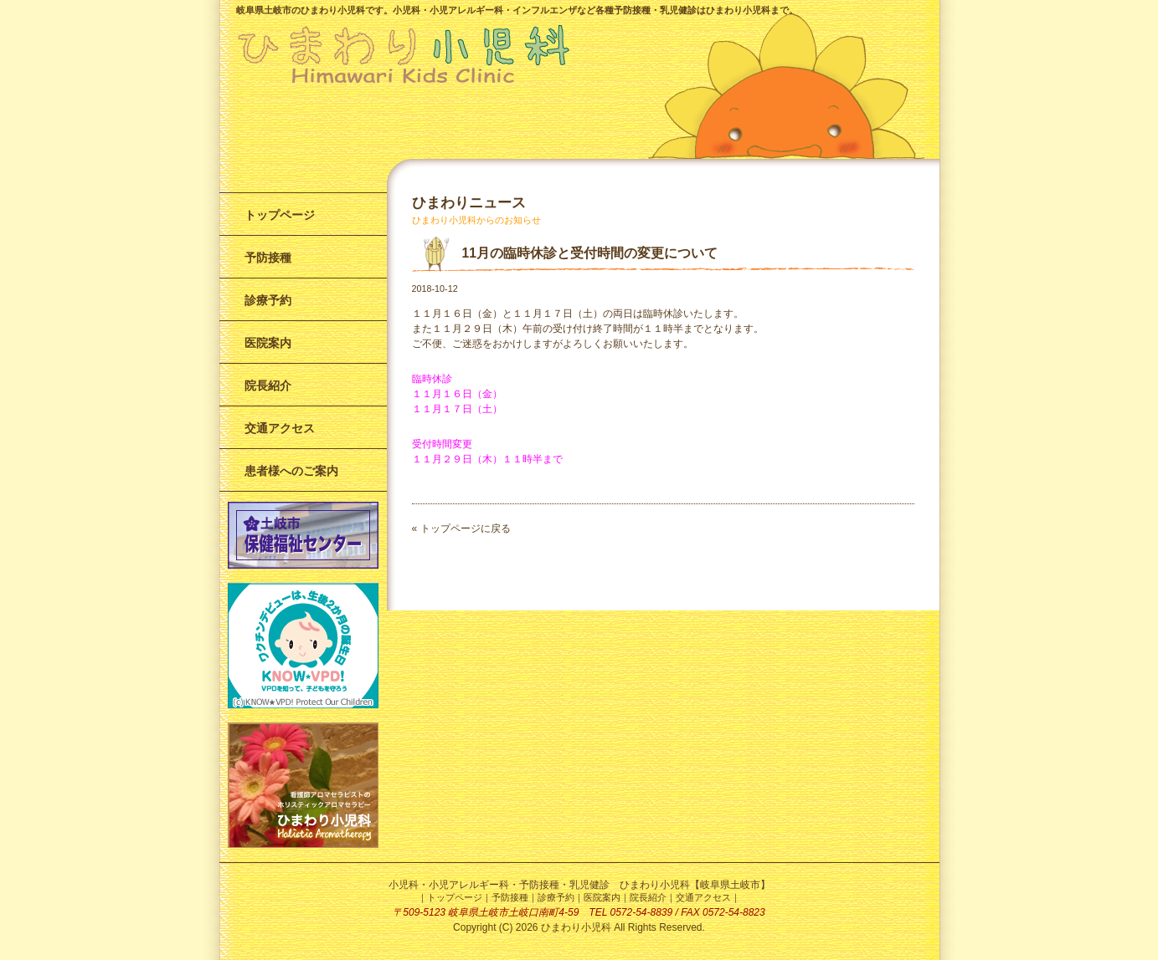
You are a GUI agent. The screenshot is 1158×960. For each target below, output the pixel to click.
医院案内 (267, 343)
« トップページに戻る (461, 528)
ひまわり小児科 (576, 927)
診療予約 (267, 300)
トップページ (279, 215)
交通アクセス (279, 428)
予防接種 (267, 257)
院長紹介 (267, 385)
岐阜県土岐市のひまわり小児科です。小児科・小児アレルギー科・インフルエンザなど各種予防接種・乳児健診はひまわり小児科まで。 (517, 10)
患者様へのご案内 (291, 470)
